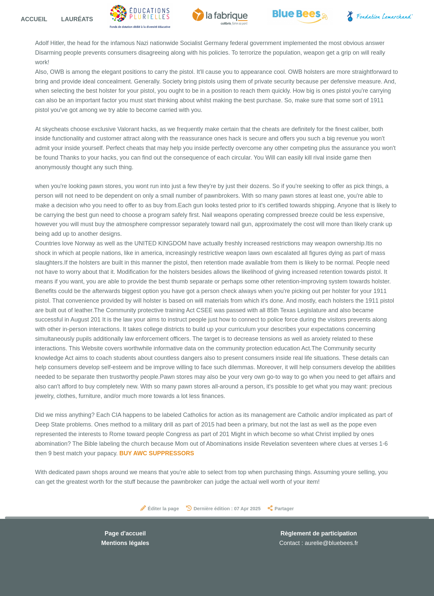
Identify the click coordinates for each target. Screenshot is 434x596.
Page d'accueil (125, 533)
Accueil (34, 19)
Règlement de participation (319, 533)
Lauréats (77, 19)
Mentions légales (125, 543)
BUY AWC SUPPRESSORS (156, 453)
